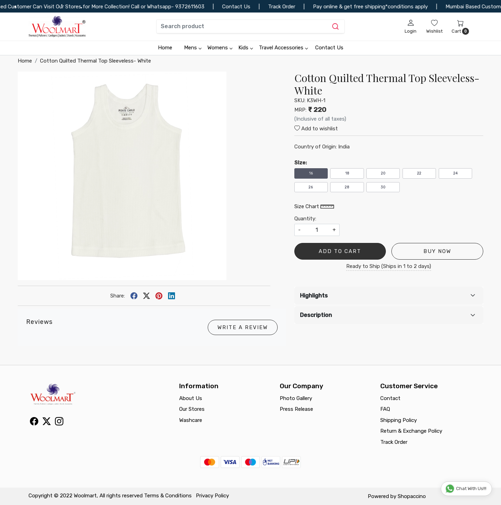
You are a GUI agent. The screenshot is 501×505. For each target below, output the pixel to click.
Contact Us (329, 47)
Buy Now (437, 251)
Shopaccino (412, 496)
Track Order (393, 442)
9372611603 (198, 6)
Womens (219, 47)
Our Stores (192, 409)
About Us (190, 398)
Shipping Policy (398, 420)
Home (165, 47)
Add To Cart (340, 251)
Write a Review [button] (242, 327)
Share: (117, 296)
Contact (390, 398)
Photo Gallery (296, 398)
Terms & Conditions (168, 495)
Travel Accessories (283, 47)
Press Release (296, 409)
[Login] (410, 26)
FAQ (385, 409)
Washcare (190, 420)
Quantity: (305, 218)
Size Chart (314, 206)
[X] (46, 422)
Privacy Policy (212, 495)
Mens (192, 47)
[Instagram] (59, 422)
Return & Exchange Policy (411, 431)
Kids (245, 47)
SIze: (300, 163)
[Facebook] (34, 422)
